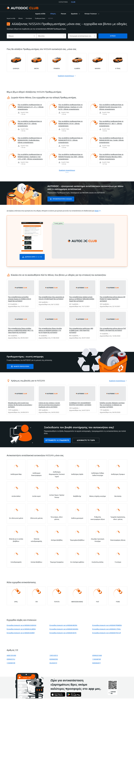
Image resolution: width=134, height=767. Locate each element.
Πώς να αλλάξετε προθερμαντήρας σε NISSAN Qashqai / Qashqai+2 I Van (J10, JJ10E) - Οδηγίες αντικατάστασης (30, 156)
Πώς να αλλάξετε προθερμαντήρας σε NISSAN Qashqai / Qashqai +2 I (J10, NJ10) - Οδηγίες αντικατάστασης (70, 107)
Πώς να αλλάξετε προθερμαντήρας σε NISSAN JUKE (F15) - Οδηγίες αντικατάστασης (30, 123)
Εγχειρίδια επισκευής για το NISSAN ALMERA (21, 629)
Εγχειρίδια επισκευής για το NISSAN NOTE (63, 633)
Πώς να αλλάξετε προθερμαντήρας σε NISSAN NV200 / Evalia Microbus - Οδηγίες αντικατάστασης (30, 140)
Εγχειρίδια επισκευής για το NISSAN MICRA (63, 625)
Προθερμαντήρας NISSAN (62, 199)
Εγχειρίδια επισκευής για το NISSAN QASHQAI (21, 625)
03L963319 (53, 663)
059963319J (11, 659)
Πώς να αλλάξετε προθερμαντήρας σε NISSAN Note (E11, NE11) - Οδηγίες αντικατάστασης (111, 123)
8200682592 (54, 659)
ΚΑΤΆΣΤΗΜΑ (63, 2)
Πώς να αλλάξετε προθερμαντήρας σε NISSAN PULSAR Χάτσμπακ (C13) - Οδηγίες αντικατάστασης (111, 107)
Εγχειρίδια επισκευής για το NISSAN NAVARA (64, 629)
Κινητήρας (29, 18)
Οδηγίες (20, 18)
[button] (75, 14)
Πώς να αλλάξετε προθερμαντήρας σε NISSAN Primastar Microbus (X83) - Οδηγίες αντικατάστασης (111, 156)
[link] (40, 14)
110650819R (11, 663)
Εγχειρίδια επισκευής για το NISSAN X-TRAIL (106, 629)
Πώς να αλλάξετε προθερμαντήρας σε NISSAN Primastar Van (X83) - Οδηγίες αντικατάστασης (71, 156)
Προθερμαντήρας (40, 18)
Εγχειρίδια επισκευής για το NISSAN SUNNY (21, 633)
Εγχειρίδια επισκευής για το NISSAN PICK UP (106, 633)
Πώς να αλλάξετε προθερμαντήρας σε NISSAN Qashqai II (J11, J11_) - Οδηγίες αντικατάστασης (31, 107)
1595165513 (54, 655)
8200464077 (96, 663)
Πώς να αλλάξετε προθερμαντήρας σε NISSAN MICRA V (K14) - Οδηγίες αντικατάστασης (70, 123)
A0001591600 (11, 655)
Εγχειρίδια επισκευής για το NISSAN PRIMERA (107, 625)
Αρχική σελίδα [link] (11, 18)
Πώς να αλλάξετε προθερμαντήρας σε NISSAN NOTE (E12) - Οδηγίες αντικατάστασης (70, 140)
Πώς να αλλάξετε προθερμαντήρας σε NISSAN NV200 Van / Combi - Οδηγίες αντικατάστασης (111, 140)
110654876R (96, 659)
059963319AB (97, 655)
